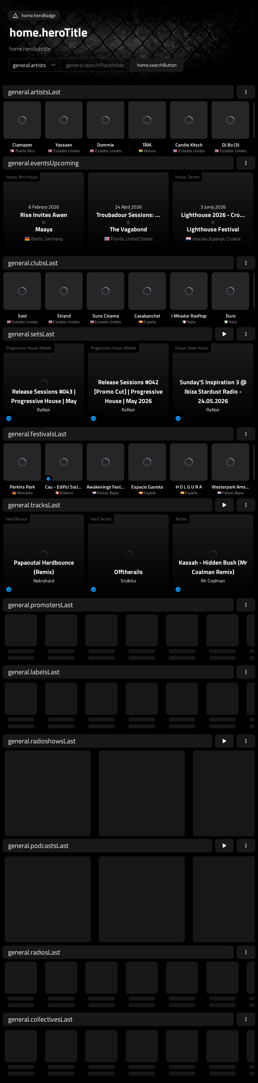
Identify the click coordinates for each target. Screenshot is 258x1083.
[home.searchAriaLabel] (95, 65)
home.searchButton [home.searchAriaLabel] (157, 64)
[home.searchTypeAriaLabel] (34, 65)
